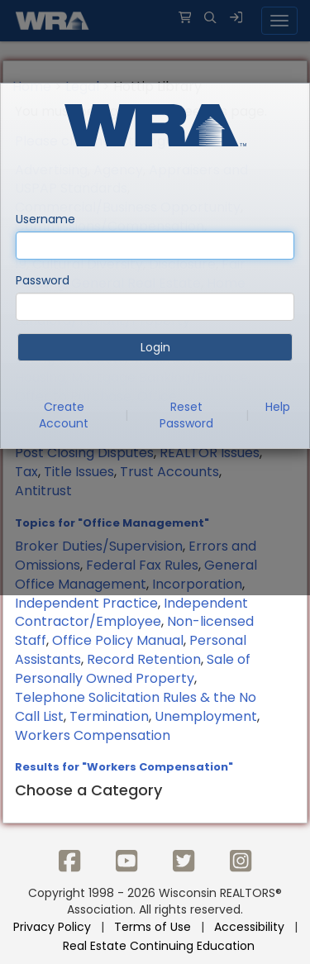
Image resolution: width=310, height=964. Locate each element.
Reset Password (186, 415)
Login (155, 347)
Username (45, 219)
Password (42, 280)
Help (277, 406)
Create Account (63, 415)
